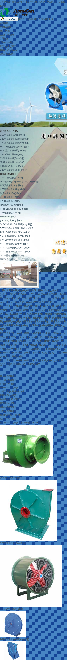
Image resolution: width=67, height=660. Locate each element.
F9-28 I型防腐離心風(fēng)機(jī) (14, 146)
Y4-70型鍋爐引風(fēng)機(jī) (13, 255)
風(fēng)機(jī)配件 (8, 418)
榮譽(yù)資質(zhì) (8, 42)
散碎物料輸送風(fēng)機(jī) (15, 325)
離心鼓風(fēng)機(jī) (9, 131)
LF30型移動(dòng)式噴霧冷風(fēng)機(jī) (19, 181)
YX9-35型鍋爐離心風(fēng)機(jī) (15, 236)
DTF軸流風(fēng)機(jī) (10, 197)
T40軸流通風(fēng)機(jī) (11, 212)
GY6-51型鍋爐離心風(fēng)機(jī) (15, 232)
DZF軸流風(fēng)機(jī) (10, 201)
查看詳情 (4, 259)
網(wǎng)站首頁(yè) (43, 18)
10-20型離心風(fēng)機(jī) (12, 162)
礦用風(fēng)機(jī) (8, 411)
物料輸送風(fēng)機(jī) (10, 399)
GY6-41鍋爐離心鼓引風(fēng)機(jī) (16, 224)
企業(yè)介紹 (6, 27)
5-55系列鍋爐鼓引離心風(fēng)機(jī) (16, 228)
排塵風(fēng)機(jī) (13, 321)
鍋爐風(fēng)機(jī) (8, 216)
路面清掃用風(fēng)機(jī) (11, 185)
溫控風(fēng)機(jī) (41, 317)
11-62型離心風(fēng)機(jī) (12, 158)
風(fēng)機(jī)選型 (8, 46)
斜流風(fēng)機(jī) (38, 325)
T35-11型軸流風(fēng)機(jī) (12, 177)
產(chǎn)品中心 (7, 31)
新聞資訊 (4, 38)
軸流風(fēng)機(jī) (8, 174)
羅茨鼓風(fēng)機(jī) (22, 317)
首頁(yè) (4, 23)
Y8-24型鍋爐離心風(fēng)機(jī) (14, 244)
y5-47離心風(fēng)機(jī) (11, 220)
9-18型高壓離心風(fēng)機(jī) (13, 170)
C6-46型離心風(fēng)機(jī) (12, 154)
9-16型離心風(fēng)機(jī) (11, 166)
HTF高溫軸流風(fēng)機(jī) (12, 189)
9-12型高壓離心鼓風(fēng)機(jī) (14, 139)
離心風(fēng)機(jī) (53, 314)
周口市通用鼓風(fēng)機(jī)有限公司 (19, 290)
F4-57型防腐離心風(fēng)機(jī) (14, 150)
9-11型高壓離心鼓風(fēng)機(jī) (14, 143)
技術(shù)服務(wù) (8, 50)
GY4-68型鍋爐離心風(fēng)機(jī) (15, 240)
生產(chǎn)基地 (7, 34)
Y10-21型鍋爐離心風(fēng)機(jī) (15, 247)
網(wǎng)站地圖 (26, 18)
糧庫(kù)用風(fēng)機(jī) (11, 415)
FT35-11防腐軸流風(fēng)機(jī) (14, 209)
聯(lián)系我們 (6, 54)
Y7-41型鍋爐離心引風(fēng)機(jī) (15, 251)
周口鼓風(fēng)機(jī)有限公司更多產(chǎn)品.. (21, 422)
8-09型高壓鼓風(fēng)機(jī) (12, 135)
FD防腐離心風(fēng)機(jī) (11, 205)
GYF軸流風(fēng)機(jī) (10, 193)
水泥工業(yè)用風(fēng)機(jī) (35, 321)
